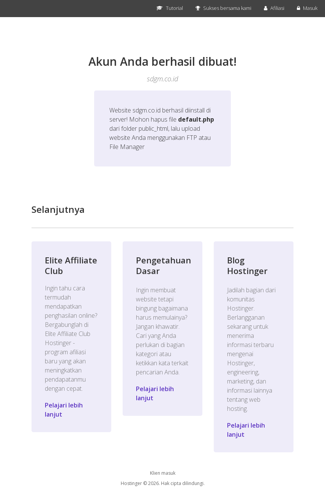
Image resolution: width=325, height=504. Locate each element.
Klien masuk (162, 473)
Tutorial (169, 8)
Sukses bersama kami (223, 8)
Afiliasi (274, 8)
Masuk (307, 8)
